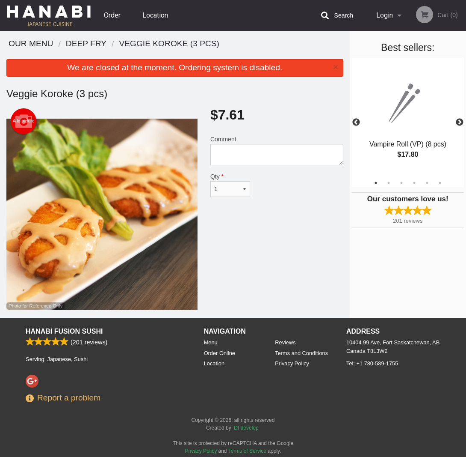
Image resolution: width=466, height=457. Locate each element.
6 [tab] (440, 183)
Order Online (113, 21)
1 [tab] (376, 183)
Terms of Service (247, 451)
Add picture (24, 121)
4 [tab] (414, 183)
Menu (211, 342)
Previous (356, 122)
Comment (276, 150)
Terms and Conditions (301, 353)
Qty (230, 185)
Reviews (285, 342)
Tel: (372, 363)
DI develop (246, 428)
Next (459, 122)
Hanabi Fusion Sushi (64, 331)
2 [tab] (388, 183)
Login (384, 15)
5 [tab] (427, 183)
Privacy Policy (292, 363)
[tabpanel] (408, 117)
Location (155, 15)
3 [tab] (401, 183)
